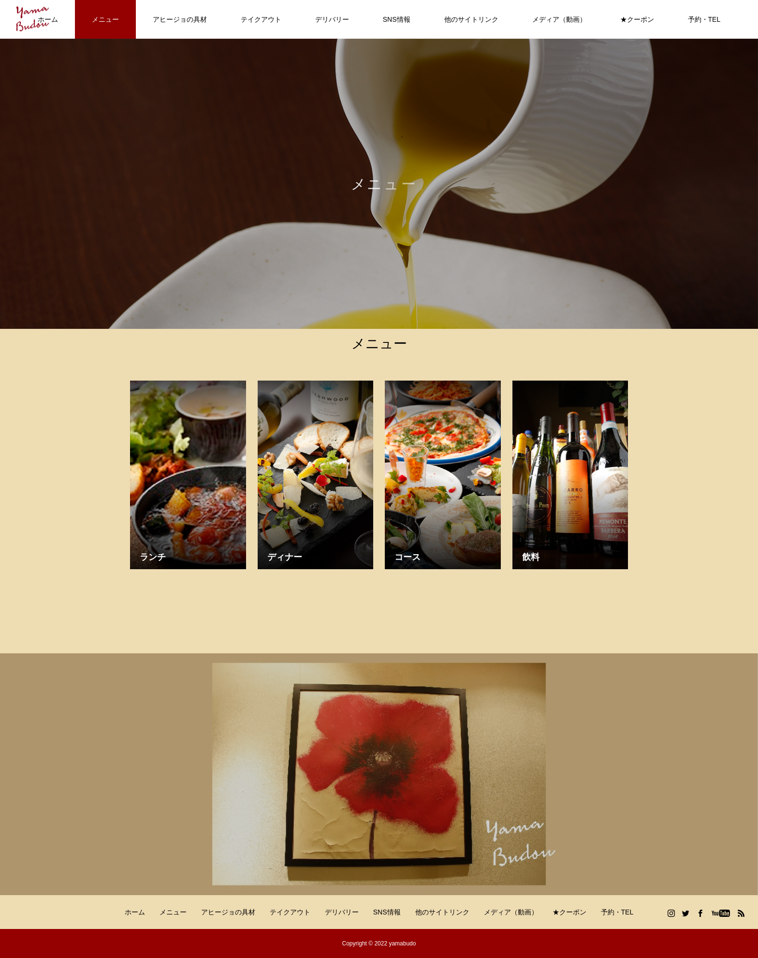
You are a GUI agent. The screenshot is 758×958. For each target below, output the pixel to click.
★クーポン (637, 19)
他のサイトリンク (471, 19)
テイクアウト (261, 19)
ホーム (135, 912)
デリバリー (332, 19)
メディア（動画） (559, 19)
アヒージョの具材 (180, 19)
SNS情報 (396, 19)
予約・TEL (704, 19)
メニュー (105, 19)
